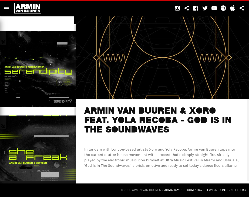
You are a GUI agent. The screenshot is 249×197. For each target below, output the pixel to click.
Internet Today (234, 190)
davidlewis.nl (208, 190)
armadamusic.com (179, 190)
